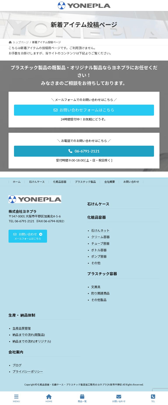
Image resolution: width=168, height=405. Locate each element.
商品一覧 (82, 398)
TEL (153, 398)
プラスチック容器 (102, 273)
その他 (95, 263)
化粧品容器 (59, 181)
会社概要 (109, 181)
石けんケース (37, 181)
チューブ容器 (100, 243)
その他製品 (99, 300)
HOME (49, 398)
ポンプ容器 (99, 256)
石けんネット (100, 230)
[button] (84, 110)
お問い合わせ (131, 181)
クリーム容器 (100, 237)
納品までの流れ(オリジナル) (31, 341)
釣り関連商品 (100, 293)
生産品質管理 (21, 328)
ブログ (17, 365)
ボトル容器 (99, 250)
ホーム (17, 181)
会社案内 (16, 352)
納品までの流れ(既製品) (28, 335)
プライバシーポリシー (27, 371)
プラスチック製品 (85, 181)
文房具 (95, 287)
